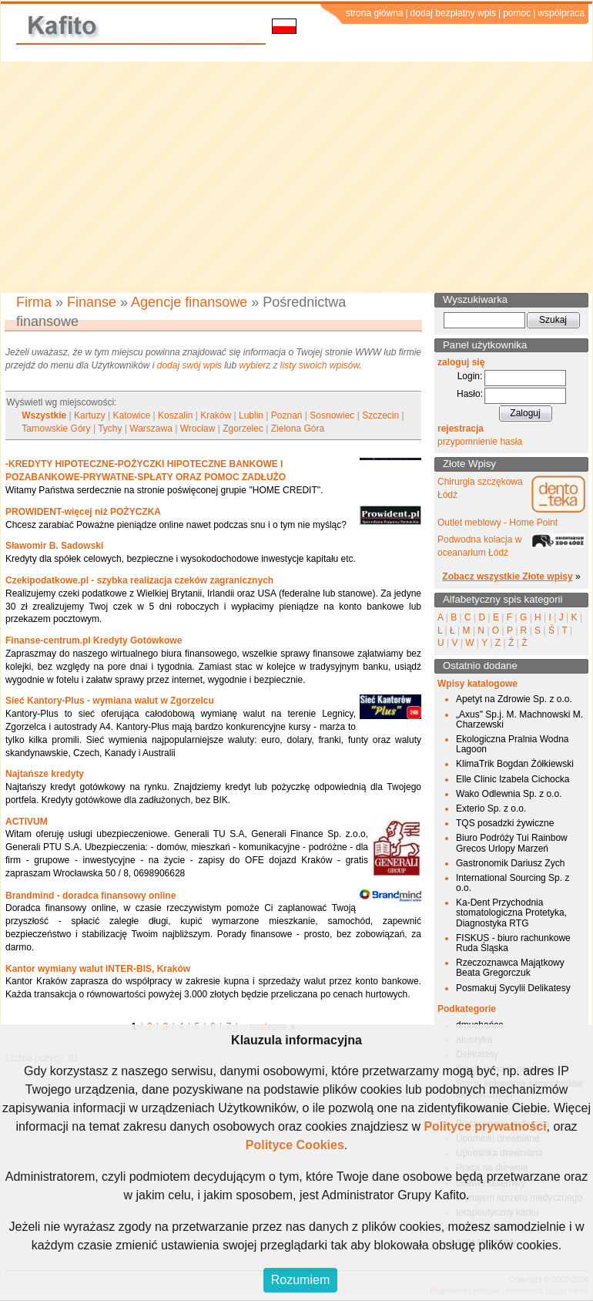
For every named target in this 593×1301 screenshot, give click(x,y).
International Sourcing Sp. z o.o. (512, 882)
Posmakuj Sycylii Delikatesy (513, 988)
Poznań (287, 415)
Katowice (132, 415)
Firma (34, 302)
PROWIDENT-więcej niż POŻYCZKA (83, 511)
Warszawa (151, 428)
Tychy (110, 428)
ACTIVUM (26, 821)
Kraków (215, 415)
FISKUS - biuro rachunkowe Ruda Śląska (513, 943)
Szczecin (380, 415)
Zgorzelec (243, 428)
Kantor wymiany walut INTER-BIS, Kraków (97, 968)
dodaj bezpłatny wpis (453, 13)
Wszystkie (44, 415)
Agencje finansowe (189, 302)
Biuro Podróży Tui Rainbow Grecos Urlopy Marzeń (512, 842)
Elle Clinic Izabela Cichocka (512, 779)
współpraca (561, 13)
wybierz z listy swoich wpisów (300, 365)
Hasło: (470, 393)
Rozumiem (300, 1279)
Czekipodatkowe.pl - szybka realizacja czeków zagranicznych (139, 580)
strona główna (375, 13)
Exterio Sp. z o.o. (491, 808)
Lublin (251, 415)
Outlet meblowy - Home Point (497, 522)
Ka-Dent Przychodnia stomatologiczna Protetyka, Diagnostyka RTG (511, 912)
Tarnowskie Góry (56, 428)
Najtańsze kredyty (44, 773)
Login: (470, 376)
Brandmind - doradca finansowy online (90, 895)
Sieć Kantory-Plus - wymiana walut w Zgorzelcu (109, 700)
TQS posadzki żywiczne (505, 823)
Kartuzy (90, 415)
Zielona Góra (297, 428)
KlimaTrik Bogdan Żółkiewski (515, 763)
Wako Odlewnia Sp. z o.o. (509, 793)
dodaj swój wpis (189, 365)
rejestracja (460, 428)
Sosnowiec (332, 415)
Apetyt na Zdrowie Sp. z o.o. (514, 699)
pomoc (517, 13)
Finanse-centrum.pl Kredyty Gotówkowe (93, 640)
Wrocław (198, 428)
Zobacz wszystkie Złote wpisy (507, 576)
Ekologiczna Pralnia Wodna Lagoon (512, 744)
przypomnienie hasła (479, 441)
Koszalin (175, 415)
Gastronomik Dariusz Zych (510, 863)
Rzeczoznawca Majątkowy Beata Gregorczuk (510, 967)
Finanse (91, 302)
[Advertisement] (296, 177)
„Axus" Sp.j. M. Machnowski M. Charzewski (519, 719)
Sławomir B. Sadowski (54, 545)
